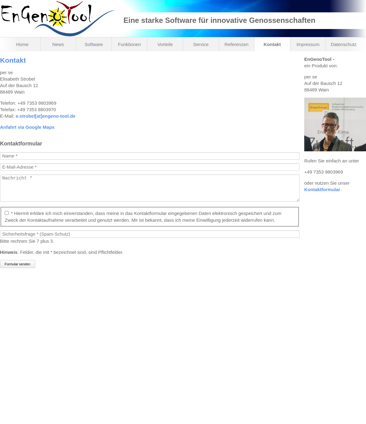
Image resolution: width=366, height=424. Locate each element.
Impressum (308, 44)
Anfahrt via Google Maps (27, 127)
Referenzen (237, 44)
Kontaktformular (322, 189)
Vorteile (165, 44)
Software (94, 44)
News (58, 44)
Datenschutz (343, 44)
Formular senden (17, 270)
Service (200, 44)
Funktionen (129, 44)
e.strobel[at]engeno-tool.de (45, 116)
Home (22, 44)
